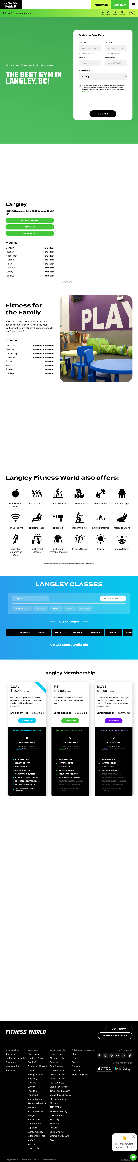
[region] (96, 239)
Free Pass (101, 4)
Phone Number (111, 58)
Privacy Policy (86, 91)
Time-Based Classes (60, 1089)
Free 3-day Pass (115, 1034)
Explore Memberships (16, 1056)
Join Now (120, 4)
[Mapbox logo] (66, 282)
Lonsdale (32, 1089)
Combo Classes (57, 1072)
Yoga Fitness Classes (60, 1093)
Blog (74, 1052)
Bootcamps (55, 1060)
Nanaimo (32, 1105)
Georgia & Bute (35, 1072)
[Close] (133, 1136)
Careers (76, 1064)
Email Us (30, 227)
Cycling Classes (57, 1077)
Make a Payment (80, 1072)
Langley (31, 1085)
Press (74, 1060)
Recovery (54, 1117)
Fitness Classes (57, 1052)
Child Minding (57, 1130)
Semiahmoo (34, 1117)
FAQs (74, 1056)
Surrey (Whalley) (36, 1130)
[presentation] (99, 103)
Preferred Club (85, 71)
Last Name (109, 42)
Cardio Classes (57, 1068)
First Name (83, 42)
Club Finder (33, 1052)
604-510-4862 (29, 220)
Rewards (54, 1126)
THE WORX (55, 1105)
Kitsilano (32, 1081)
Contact (76, 1068)
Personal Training (58, 1109)
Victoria (32, 1142)
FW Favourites (57, 1081)
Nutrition (54, 1122)
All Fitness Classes (59, 1056)
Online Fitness (57, 1113)
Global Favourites (58, 1085)
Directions (30, 233)
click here (18, 748)
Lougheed (33, 1093)
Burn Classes (56, 1064)
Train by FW (33, 1146)
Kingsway (32, 1077)
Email (82, 58)
